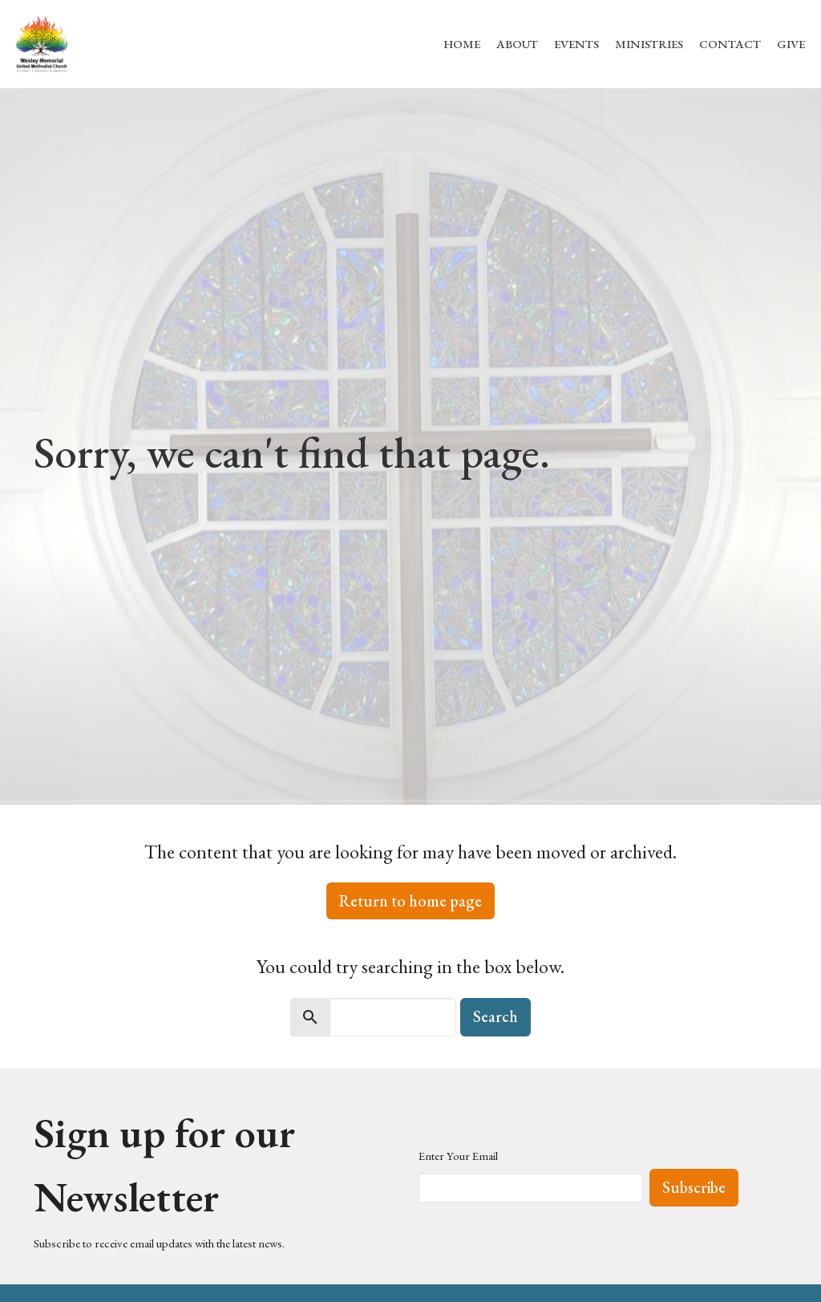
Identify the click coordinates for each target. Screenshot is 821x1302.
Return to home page (410, 900)
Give (791, 43)
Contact (730, 43)
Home (461, 43)
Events (576, 43)
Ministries (649, 43)
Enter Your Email (458, 1155)
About (517, 43)
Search (495, 1016)
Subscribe (694, 1187)
